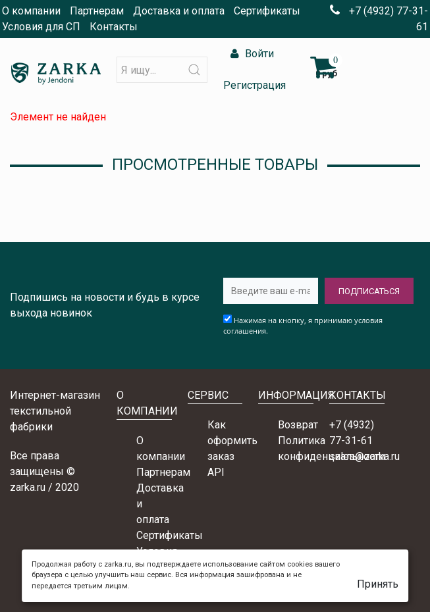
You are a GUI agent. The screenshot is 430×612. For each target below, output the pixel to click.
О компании (31, 11)
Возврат (298, 425)
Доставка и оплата (179, 11)
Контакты (114, 26)
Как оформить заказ (232, 441)
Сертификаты (267, 11)
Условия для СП (41, 26)
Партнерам (97, 11)
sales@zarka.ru (364, 456)
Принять (377, 584)
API (216, 472)
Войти (250, 53)
